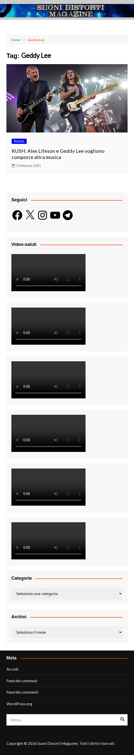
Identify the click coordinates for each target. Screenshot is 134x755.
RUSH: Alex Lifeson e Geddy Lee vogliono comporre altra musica (58, 154)
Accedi (12, 669)
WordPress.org (19, 703)
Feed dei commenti (22, 692)
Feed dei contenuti (21, 680)
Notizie (19, 141)
